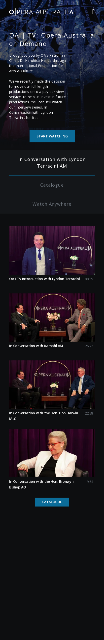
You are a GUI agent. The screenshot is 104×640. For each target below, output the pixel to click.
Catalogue (52, 502)
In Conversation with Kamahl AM (36, 345)
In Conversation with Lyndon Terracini (31, 112)
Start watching (52, 136)
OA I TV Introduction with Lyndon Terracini (44, 278)
